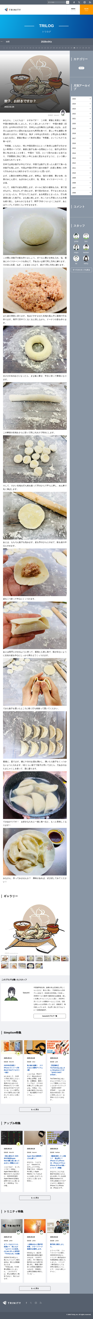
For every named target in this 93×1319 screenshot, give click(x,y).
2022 (74, 114)
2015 (74, 148)
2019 (74, 128)
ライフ (81, 68)
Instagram (85, 2)
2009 (74, 178)
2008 (74, 183)
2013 (74, 158)
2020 (74, 123)
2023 (74, 109)
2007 (74, 188)
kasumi (56, 115)
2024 (74, 104)
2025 (74, 99)
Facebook (74, 2)
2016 (74, 143)
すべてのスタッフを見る (81, 270)
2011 (74, 168)
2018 (74, 133)
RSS (90, 2)
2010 (74, 173)
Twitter (79, 2)
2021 (74, 118)
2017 (74, 138)
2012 (74, 163)
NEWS (73, 9)
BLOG (86, 9)
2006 (74, 193)
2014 (74, 153)
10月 (8, 42)
